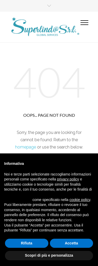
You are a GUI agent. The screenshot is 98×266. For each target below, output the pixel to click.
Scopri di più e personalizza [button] (49, 255)
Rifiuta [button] (26, 243)
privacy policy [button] (68, 179)
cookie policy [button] (80, 200)
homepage (25, 147)
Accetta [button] (71, 243)
